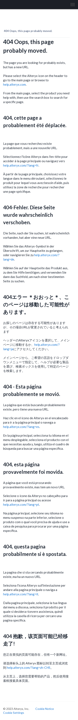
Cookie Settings (13, 712)
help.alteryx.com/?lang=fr (20, 165)
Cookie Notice (44, 708)
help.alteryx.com (14, 84)
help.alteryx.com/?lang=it (20, 594)
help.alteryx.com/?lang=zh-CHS (28, 667)
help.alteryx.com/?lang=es (21, 427)
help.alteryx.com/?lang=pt (21, 504)
